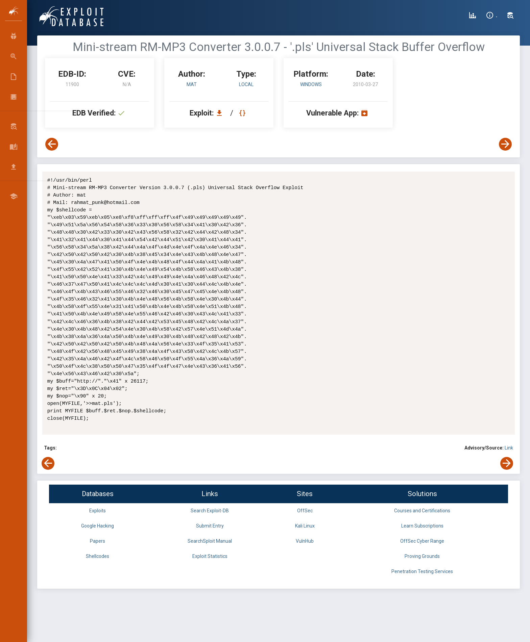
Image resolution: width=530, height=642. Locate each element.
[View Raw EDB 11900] (243, 113)
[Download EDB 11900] (221, 113)
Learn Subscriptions (422, 526)
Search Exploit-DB (210, 510)
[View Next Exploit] (505, 144)
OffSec (305, 510)
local (246, 84)
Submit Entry (210, 526)
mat (192, 84)
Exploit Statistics (209, 556)
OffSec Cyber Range (422, 541)
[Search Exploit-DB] (510, 16)
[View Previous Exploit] (51, 144)
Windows (311, 84)
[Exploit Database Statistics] (472, 16)
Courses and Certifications (422, 510)
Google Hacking (97, 526)
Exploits (97, 510)
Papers (97, 541)
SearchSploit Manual (210, 541)
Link (509, 448)
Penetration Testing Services (422, 571)
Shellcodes (97, 556)
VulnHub (305, 541)
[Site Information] (491, 16)
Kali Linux (305, 526)
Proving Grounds (422, 556)
